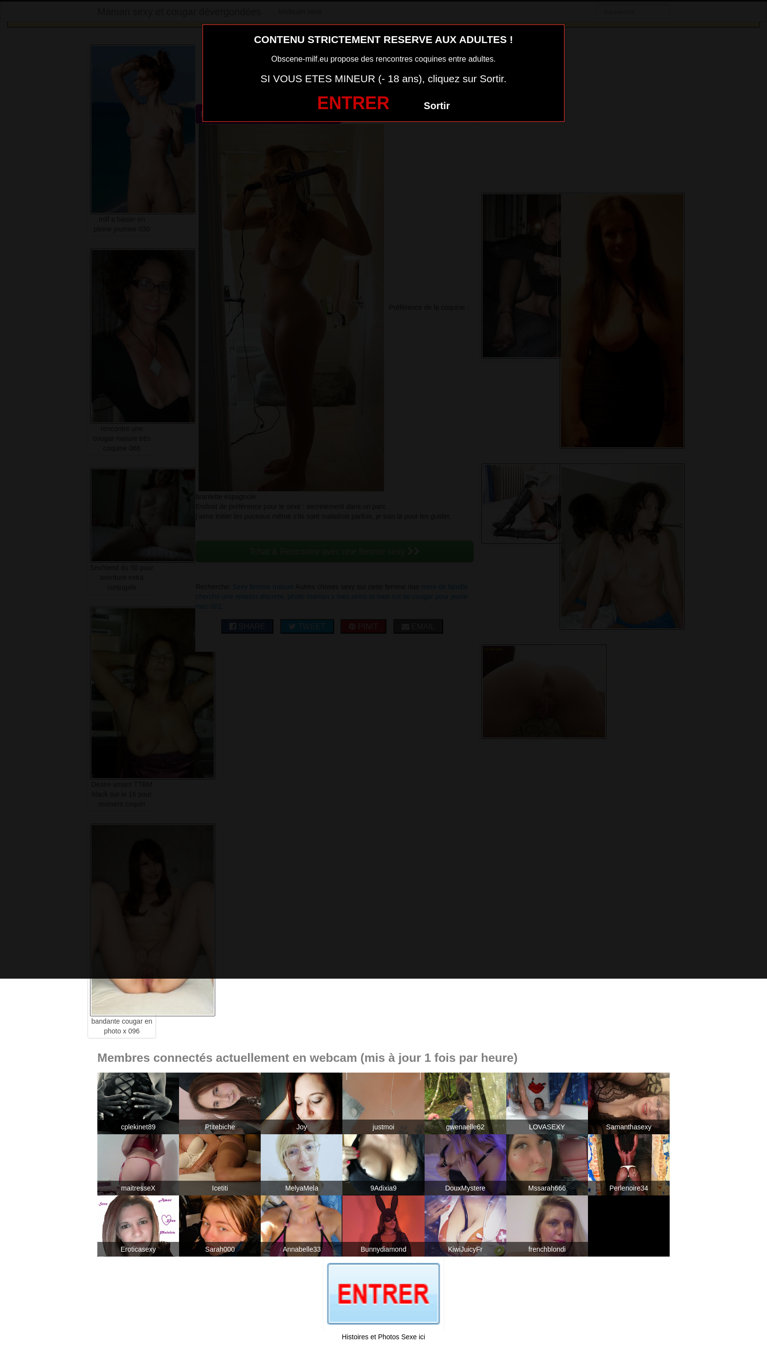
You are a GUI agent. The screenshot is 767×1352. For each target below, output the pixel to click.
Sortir (437, 105)
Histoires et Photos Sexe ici (383, 1337)
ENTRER (353, 103)
